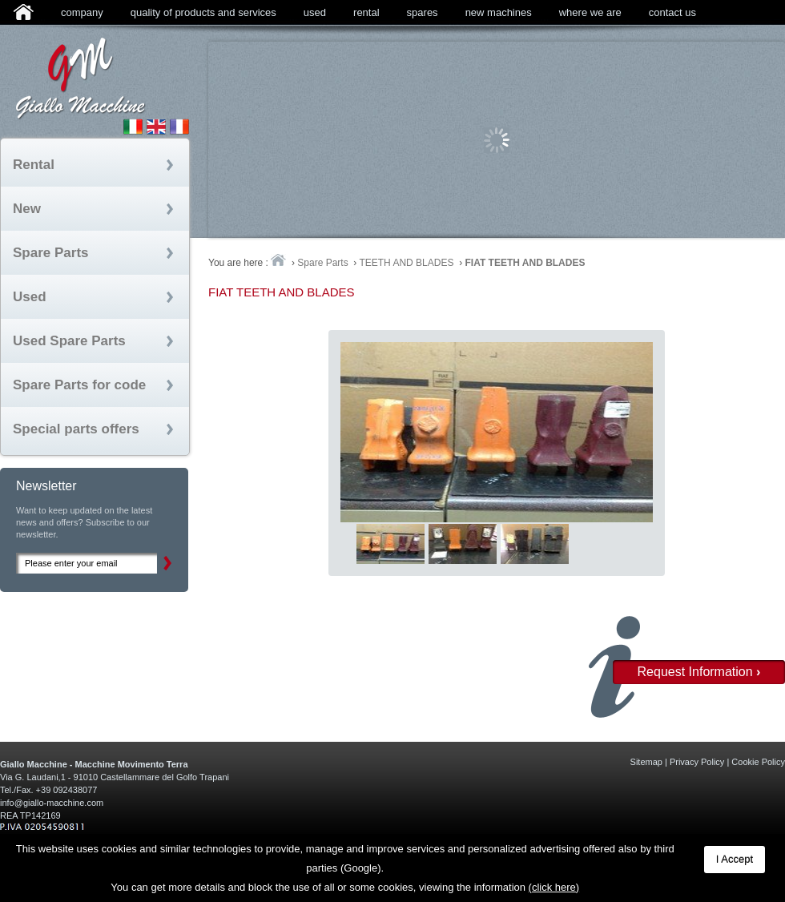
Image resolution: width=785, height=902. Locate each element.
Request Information (699, 672)
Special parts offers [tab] (76, 429)
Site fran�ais (179, 127)
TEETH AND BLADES (406, 262)
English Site (156, 127)
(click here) (554, 887)
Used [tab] (29, 296)
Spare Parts (322, 262)
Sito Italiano (133, 127)
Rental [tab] (33, 164)
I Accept (734, 859)
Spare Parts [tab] (51, 252)
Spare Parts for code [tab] (79, 385)
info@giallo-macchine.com (51, 802)
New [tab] (27, 208)
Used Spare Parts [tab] (69, 340)
